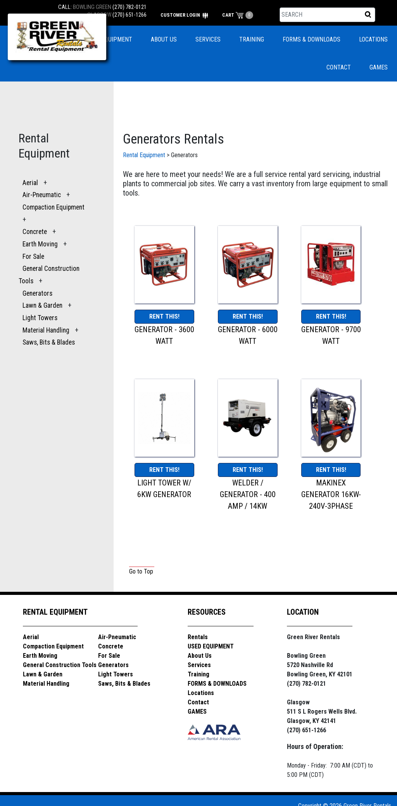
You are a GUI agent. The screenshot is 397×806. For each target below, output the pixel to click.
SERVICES (208, 39)
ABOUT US (164, 39)
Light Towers (39, 318)
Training (198, 674)
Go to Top (141, 571)
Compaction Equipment (53, 207)
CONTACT (338, 67)
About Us (200, 655)
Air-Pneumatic (42, 195)
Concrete (34, 232)
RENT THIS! (164, 316)
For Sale (33, 256)
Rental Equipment (144, 155)
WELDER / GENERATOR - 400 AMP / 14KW (248, 494)
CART (233, 15)
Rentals (198, 637)
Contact (198, 702)
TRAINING (251, 39)
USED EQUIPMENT (109, 39)
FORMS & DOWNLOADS (311, 39)
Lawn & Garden (42, 305)
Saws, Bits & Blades (48, 342)
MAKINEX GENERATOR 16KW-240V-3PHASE (331, 494)
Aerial (30, 183)
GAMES (378, 67)
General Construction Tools (60, 665)
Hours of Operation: (315, 746)
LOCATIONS (373, 39)
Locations (201, 693)
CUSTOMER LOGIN (184, 15)
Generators (37, 293)
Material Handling (45, 330)
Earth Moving (40, 244)
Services (199, 665)
